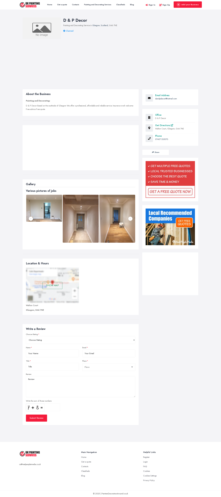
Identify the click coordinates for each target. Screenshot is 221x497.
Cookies (146, 471)
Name (28, 347)
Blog (132, 4)
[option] (81, 219)
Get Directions (164, 125)
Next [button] (130, 219)
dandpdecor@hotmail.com (166, 98)
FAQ (145, 466)
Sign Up (164, 5)
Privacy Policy (149, 480)
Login (145, 461)
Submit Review (36, 418)
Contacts (75, 4)
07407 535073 (161, 139)
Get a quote (62, 4)
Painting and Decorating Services (97, 4)
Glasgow (96, 25)
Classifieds (120, 4)
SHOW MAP (52, 285)
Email (84, 347)
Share (155, 152)
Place (84, 361)
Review (28, 374)
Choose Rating (32, 334)
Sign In (150, 5)
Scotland (104, 25)
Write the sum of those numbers (39, 400)
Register (146, 457)
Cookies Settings (150, 475)
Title (27, 361)
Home (49, 4)
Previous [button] (31, 219)
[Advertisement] (110, 60)
